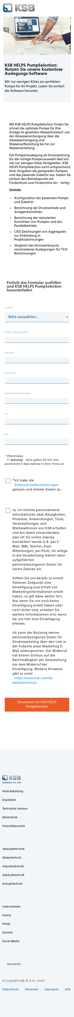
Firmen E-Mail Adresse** (17, 332)
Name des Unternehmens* (18, 394)
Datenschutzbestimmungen (36, 485)
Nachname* (11, 373)
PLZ (6, 414)
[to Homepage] (19, 7)
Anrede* (9, 308)
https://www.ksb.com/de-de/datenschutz (32, 681)
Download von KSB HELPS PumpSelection (37, 704)
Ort (6, 434)
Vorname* (10, 353)
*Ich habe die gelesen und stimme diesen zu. (37, 485)
